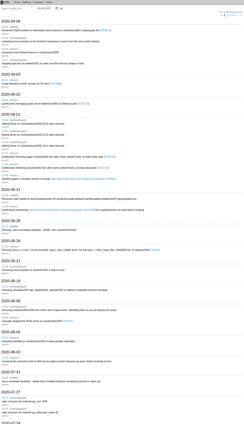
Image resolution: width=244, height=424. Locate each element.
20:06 (5, 317)
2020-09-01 (10, 114)
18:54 (5, 337)
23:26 (5, 195)
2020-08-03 (10, 352)
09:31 (5, 80)
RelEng (26, 2)
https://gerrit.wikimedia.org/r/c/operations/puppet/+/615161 (61, 210)
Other (49, 2)
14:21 (5, 286)
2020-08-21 (10, 261)
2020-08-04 (10, 332)
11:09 (5, 164)
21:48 (5, 27)
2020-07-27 (10, 392)
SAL (5, 2)
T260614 (105, 30)
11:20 (5, 206)
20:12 (5, 226)
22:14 (5, 409)
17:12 (5, 246)
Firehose (38, 2)
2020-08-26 (10, 241)
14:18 (5, 49)
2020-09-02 (10, 94)
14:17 (5, 60)
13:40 (5, 131)
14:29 (5, 38)
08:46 (5, 100)
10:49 (5, 175)
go (61, 8)
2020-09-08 (10, 21)
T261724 (84, 103)
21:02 (5, 306)
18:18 (5, 120)
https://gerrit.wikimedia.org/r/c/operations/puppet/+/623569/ (83, 179)
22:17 (5, 398)
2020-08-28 (10, 221)
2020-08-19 (10, 281)
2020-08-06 (10, 301)
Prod (17, 2)
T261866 (55, 83)
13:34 (5, 142)
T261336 (155, 250)
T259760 (68, 321)
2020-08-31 (10, 189)
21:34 (5, 266)
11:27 (5, 153)
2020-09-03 (10, 74)
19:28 (5, 377)
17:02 (5, 357)
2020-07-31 (10, 372)
